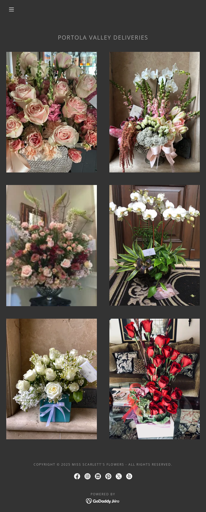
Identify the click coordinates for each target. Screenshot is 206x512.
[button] (11, 9)
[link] (77, 476)
